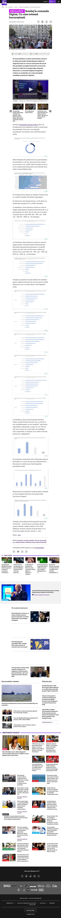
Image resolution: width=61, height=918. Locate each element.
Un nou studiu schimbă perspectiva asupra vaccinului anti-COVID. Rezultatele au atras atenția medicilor (53, 831)
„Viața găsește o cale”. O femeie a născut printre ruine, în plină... (24, 725)
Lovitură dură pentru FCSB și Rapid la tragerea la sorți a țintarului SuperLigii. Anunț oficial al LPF (52, 767)
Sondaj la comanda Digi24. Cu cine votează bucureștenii (29, 7)
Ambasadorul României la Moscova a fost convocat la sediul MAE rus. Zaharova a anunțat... (30, 569)
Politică (16, 7)
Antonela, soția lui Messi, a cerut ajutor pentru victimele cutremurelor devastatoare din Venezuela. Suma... (51, 747)
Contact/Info (32, 904)
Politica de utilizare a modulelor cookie (26, 903)
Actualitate (11, 7)
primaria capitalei (29, 540)
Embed (15, 101)
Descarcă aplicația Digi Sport (42, 594)
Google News (39, 548)
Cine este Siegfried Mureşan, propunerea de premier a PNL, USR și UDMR (26, 718)
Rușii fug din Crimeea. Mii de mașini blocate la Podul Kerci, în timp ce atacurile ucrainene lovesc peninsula (22, 780)
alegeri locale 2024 (41, 542)
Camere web (52, 903)
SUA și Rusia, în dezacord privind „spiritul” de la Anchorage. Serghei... (25, 711)
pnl (38, 540)
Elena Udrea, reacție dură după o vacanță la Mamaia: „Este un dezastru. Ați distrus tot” (23, 791)
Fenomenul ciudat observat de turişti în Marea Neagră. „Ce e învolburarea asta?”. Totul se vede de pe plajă (53, 779)
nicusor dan (43, 540)
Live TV (51, 1)
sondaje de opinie (20, 542)
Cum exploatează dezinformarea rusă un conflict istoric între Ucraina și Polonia (37, 767)
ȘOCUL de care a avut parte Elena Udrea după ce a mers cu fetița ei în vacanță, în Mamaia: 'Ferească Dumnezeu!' (38, 747)
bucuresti (20, 540)
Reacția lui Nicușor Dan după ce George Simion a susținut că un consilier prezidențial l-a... (54, 568)
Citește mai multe (46, 722)
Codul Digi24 (43, 903)
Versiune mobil (30, 910)
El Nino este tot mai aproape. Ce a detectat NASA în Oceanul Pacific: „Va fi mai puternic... (18, 568)
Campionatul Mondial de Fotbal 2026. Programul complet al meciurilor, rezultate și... (7, 568)
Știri (6, 7)
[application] (30, 90)
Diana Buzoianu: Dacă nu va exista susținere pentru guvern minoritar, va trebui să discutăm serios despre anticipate (20, 616)
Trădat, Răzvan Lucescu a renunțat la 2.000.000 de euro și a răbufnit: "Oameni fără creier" (52, 791)
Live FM (45, 1)
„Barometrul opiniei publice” (28, 125)
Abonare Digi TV (10, 903)
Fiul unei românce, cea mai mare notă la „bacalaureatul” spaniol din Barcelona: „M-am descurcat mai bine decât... (23, 831)
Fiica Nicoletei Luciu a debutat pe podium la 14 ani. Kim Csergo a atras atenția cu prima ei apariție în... (23, 858)
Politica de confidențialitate (35, 898)
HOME (3, 7)
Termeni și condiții (24, 898)
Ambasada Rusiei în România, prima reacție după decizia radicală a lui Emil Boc (45, 591)
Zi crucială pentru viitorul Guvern (29, 111)
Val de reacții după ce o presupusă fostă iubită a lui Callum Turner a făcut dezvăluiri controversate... (22, 805)
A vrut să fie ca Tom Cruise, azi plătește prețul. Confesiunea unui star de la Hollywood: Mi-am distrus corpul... (52, 847)
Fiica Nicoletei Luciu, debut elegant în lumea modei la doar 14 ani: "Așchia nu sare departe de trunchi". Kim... (15, 753)
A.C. (19, 535)
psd (36, 540)
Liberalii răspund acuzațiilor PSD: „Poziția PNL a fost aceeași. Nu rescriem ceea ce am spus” (20, 644)
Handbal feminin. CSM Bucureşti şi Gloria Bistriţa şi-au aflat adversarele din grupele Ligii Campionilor (50, 688)
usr (14, 542)
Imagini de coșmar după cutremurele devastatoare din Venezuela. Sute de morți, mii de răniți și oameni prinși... (16, 817)
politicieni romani (30, 542)
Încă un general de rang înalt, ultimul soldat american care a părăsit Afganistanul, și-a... (42, 568)
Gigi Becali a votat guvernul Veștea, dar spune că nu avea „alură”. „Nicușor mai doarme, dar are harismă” (42, 114)
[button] (30, 89)
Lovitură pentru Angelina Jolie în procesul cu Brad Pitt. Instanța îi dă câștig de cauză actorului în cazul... (52, 805)
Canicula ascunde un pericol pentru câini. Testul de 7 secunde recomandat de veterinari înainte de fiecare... (23, 847)
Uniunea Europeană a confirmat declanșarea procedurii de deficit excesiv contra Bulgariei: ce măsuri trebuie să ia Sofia (49, 700)
